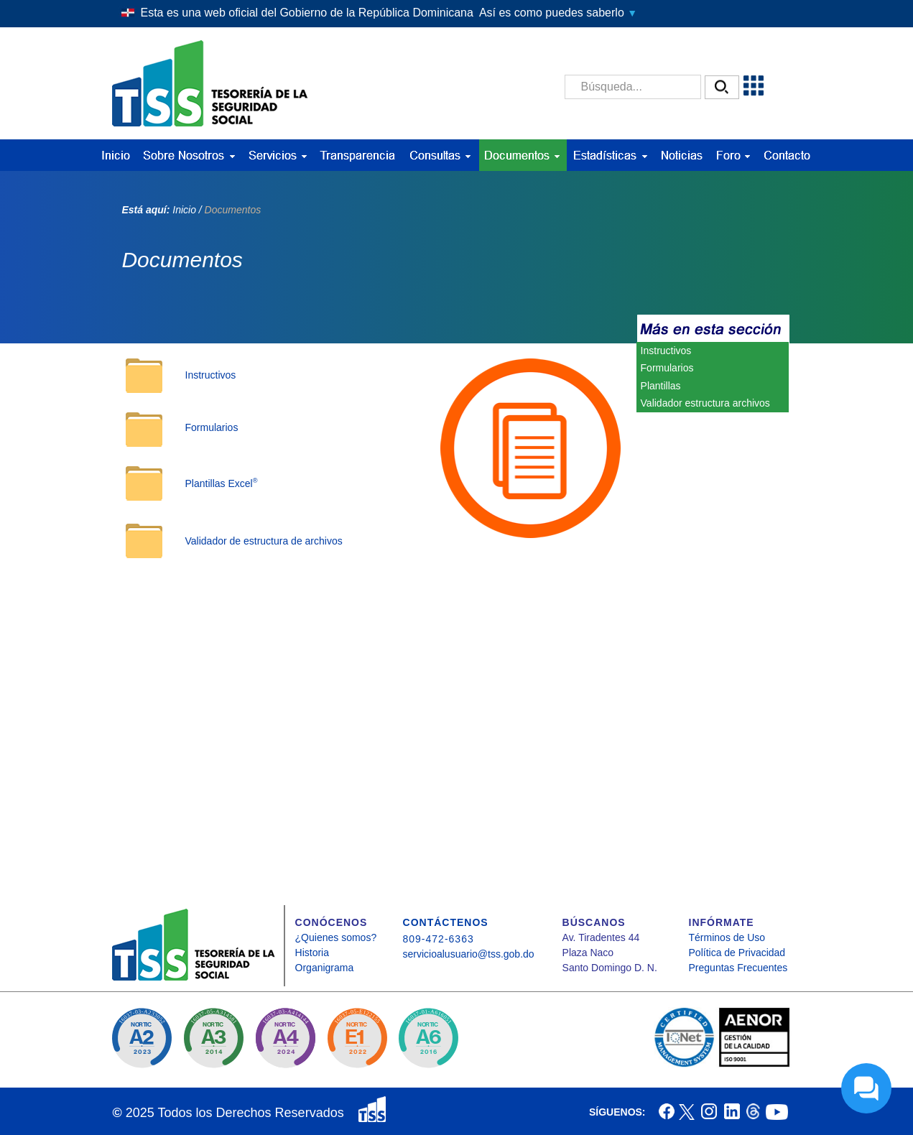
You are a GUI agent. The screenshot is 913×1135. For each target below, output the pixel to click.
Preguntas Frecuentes (738, 967)
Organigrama (324, 967)
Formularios (211, 427)
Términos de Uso (727, 937)
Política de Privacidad (737, 952)
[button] (456, 13)
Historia (312, 952)
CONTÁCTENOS (445, 922)
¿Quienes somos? (336, 937)
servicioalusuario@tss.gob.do (468, 954)
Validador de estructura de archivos (264, 541)
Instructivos (210, 375)
